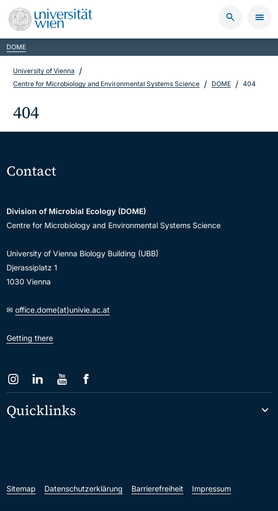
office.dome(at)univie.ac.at (62, 309)
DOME (16, 47)
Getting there (29, 337)
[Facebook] (86, 379)
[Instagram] (13, 379)
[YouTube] (62, 379)
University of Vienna (44, 71)
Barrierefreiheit (157, 488)
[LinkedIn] (38, 379)
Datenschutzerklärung (83, 488)
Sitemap (21, 488)
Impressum (211, 488)
